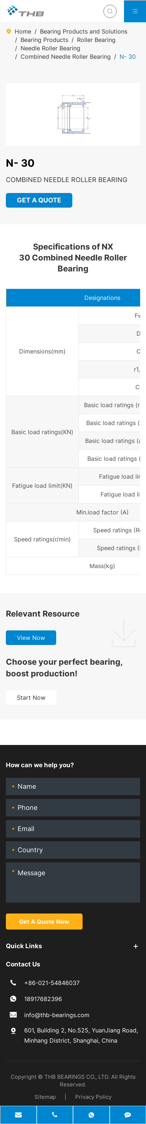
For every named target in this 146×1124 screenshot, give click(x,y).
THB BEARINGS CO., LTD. (77, 1076)
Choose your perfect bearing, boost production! (64, 667)
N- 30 (128, 56)
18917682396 (43, 999)
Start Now (31, 697)
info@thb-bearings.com (57, 1015)
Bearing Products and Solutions (83, 31)
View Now (31, 637)
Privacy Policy (93, 1096)
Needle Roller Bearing (50, 48)
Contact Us (23, 964)
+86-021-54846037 (52, 982)
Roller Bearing (96, 39)
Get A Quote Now (44, 921)
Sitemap (45, 1096)
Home (23, 31)
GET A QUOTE (39, 200)
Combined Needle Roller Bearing (66, 56)
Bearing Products (44, 39)
